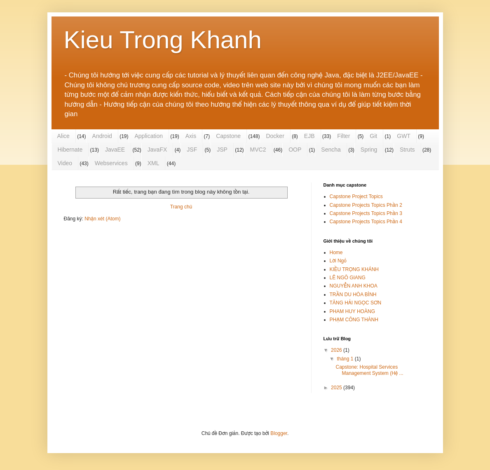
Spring (369, 149)
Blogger (278, 433)
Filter (343, 136)
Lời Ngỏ (338, 261)
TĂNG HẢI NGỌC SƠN (356, 303)
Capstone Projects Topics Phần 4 (366, 221)
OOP (294, 149)
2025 (337, 387)
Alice (63, 136)
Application (149, 136)
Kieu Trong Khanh (163, 40)
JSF (192, 149)
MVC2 (258, 149)
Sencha (330, 149)
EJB (309, 136)
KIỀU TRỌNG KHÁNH (354, 269)
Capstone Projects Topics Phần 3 (366, 213)
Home (336, 252)
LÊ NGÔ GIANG (348, 278)
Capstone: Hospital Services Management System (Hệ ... (369, 370)
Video (65, 163)
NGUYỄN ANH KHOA (353, 286)
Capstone (228, 136)
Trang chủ (181, 207)
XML (153, 163)
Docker (275, 136)
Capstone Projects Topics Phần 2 (366, 205)
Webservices (111, 163)
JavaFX (157, 149)
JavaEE (115, 149)
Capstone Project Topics (356, 196)
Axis (190, 136)
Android (102, 136)
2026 (337, 350)
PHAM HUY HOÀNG (352, 311)
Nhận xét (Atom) (102, 219)
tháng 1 (345, 359)
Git (373, 136)
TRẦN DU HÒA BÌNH (353, 294)
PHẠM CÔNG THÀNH (354, 320)
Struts (407, 149)
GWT (403, 136)
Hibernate (70, 149)
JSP (222, 149)
